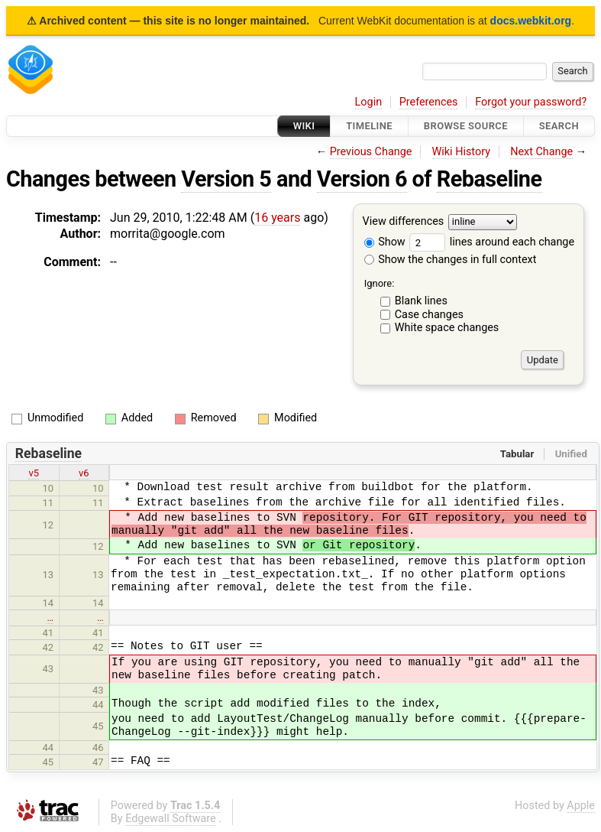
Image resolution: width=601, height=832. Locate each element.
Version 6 (362, 179)
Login (369, 102)
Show (385, 242)
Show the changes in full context (450, 259)
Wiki (304, 126)
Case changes (429, 314)
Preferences (428, 102)
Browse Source (466, 126)
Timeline (369, 126)
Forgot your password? (530, 102)
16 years (277, 217)
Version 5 (226, 179)
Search (559, 126)
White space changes (447, 327)
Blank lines (421, 300)
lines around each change (491, 242)
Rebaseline (489, 179)
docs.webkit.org (531, 21)
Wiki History (461, 151)
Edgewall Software (170, 818)
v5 (33, 473)
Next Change (541, 151)
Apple (581, 805)
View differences (403, 222)
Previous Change (371, 151)
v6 (84, 473)
